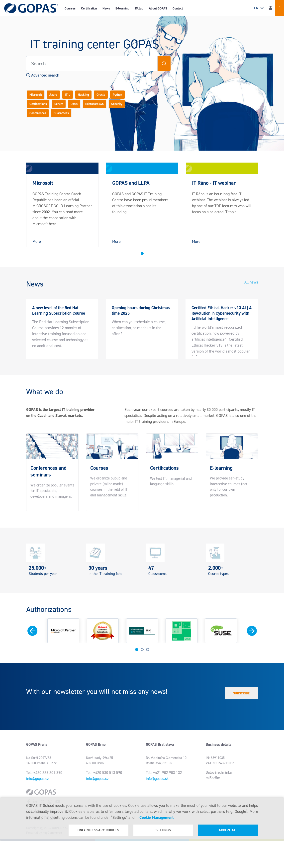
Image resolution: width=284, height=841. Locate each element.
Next (252, 631)
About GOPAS (158, 8)
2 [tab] (142, 649)
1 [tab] (142, 253)
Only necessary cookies (98, 830)
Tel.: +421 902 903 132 (164, 772)
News (106, 8)
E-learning (122, 8)
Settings (163, 830)
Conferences (37, 113)
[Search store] (91, 63)
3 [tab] (147, 649)
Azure (53, 95)
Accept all (228, 830)
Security (116, 104)
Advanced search (42, 75)
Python (117, 95)
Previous (32, 631)
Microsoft (35, 95)
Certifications (38, 104)
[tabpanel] (62, 205)
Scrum (58, 104)
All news (251, 282)
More (36, 241)
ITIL (67, 95)
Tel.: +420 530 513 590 (104, 772)
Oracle (100, 95)
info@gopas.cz (37, 778)
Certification (89, 8)
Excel (74, 104)
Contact (178, 8)
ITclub (139, 8)
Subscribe (241, 693)
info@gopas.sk (157, 778)
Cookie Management (156, 817)
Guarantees (61, 113)
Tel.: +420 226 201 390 (44, 772)
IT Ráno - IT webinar (214, 183)
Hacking (83, 95)
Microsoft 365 (94, 104)
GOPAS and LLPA (131, 183)
